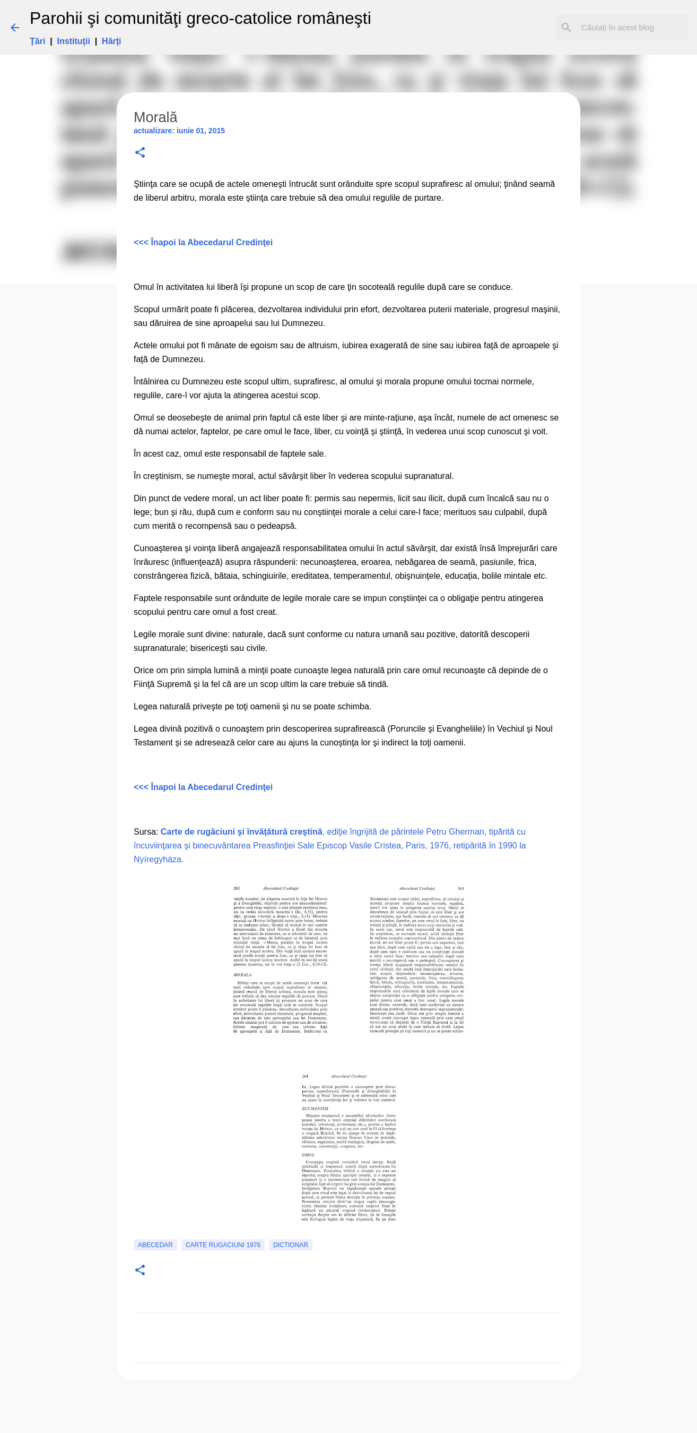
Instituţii (73, 41)
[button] (140, 153)
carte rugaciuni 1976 (223, 1245)
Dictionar (290, 1245)
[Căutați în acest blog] (633, 27)
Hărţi (111, 41)
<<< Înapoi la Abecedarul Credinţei (203, 242)
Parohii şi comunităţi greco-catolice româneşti (200, 18)
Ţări (37, 41)
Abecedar (155, 1245)
